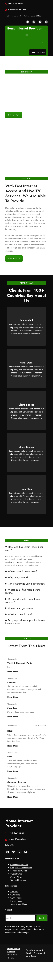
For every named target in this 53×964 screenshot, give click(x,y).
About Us (14, 891)
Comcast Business (18, 879)
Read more (12, 671)
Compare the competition (21, 867)
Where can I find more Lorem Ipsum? (22, 591)
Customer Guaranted (19, 864)
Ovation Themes (33, 953)
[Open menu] (26, 34)
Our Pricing (15, 894)
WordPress (31, 956)
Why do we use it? (18, 577)
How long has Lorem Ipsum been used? (24, 548)
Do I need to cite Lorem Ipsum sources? (23, 601)
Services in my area (18, 870)
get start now (13, 115)
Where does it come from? (22, 571)
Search (41, 918)
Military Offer (16, 876)
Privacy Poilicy (16, 900)
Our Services (16, 897)
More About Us (14, 258)
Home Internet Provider (24, 28)
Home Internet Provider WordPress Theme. (13, 953)
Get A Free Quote (38, 52)
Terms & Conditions (18, 903)
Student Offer (16, 873)
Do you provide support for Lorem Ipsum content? (25, 622)
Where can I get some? (20, 608)
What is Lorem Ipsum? (20, 614)
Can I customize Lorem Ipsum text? (27, 583)
